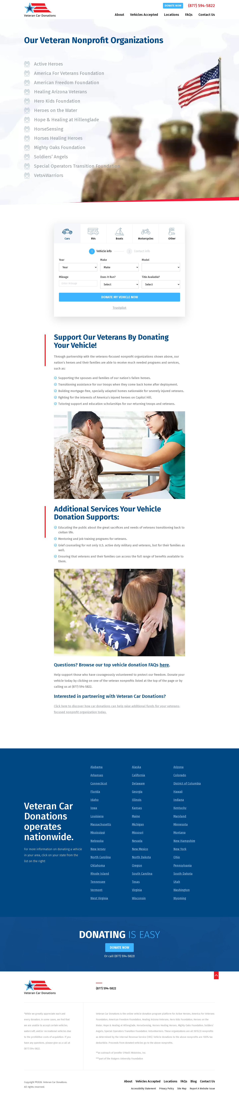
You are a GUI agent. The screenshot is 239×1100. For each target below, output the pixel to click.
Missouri (137, 833)
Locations (171, 15)
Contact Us (207, 15)
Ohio (176, 857)
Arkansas (96, 775)
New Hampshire (184, 841)
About (119, 15)
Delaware (138, 784)
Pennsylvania (182, 865)
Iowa (93, 808)
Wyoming (179, 898)
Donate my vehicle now (119, 297)
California (138, 775)
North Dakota (141, 857)
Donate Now (173, 5)
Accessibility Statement (143, 1089)
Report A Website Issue (202, 1089)
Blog (194, 1082)
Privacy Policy (166, 1089)
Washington (181, 890)
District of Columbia (187, 784)
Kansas (137, 808)
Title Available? (151, 277)
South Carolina (142, 874)
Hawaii (177, 792)
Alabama (96, 767)
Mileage (63, 277)
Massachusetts (100, 825)
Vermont (96, 890)
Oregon (137, 865)
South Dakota (183, 874)
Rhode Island (99, 874)
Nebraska (97, 841)
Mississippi (97, 833)
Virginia (137, 890)
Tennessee (97, 882)
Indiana (178, 800)
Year (61, 259)
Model (145, 259)
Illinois (136, 800)
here (164, 665)
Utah (176, 882)
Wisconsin (139, 898)
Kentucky (179, 808)
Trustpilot (119, 308)
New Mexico (140, 849)
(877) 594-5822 (201, 6)
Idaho (94, 800)
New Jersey (98, 849)
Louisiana (97, 816)
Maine (136, 816)
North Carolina (100, 857)
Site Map (181, 1089)
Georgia (137, 792)
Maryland (179, 816)
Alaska (136, 767)
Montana (179, 833)
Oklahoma (97, 865)
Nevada (137, 841)
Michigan (138, 825)
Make (103, 259)
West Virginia (99, 898)
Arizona (178, 767)
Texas (136, 882)
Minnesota (180, 825)
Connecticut (98, 784)
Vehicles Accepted (144, 15)
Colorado (179, 775)
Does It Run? (108, 277)
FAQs (189, 15)
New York (179, 849)
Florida (95, 792)
